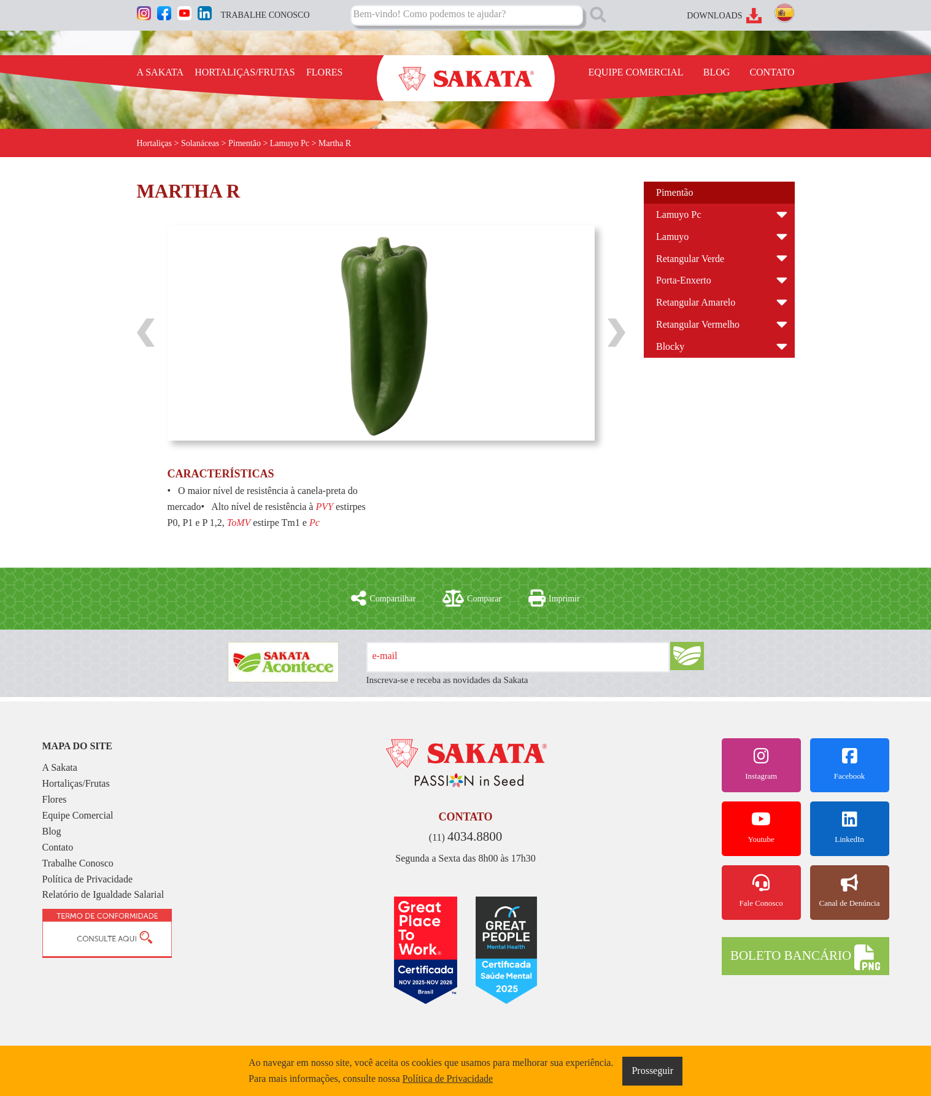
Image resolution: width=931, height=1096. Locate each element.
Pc (314, 522)
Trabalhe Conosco (78, 863)
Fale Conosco (761, 891)
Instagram (761, 764)
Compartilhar (383, 598)
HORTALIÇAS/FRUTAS (245, 72)
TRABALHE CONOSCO (265, 15)
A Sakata (59, 767)
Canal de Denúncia (849, 891)
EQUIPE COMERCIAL (636, 72)
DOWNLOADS (714, 15)
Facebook (849, 764)
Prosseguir (652, 1070)
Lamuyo (672, 236)
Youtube (761, 827)
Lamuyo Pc (678, 214)
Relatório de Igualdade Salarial (103, 894)
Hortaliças (154, 143)
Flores (54, 799)
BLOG (716, 72)
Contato (58, 847)
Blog (51, 831)
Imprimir (554, 598)
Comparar (471, 598)
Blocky (670, 346)
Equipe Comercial (78, 815)
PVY (324, 506)
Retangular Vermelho (698, 324)
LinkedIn (849, 827)
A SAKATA (160, 72)
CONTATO (771, 72)
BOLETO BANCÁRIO (805, 957)
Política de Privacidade (87, 879)
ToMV (239, 522)
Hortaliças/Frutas (76, 783)
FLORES (324, 72)
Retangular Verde (690, 258)
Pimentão (674, 192)
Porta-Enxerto (683, 280)
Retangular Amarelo (695, 302)
